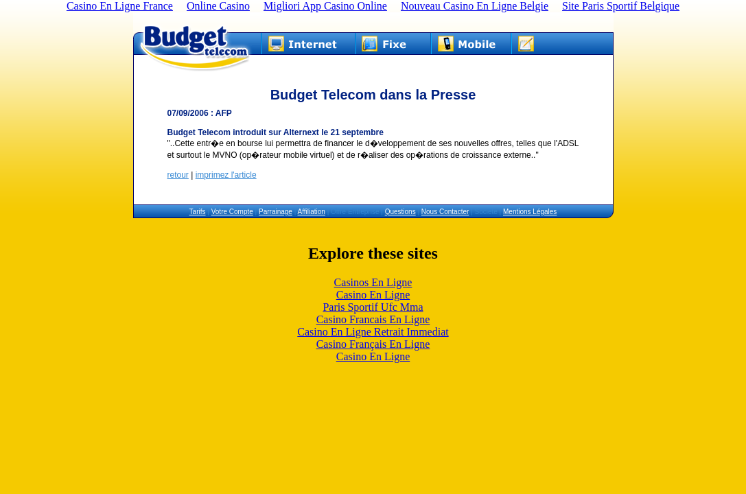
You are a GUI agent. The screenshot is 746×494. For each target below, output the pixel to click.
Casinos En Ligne (373, 282)
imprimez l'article (226, 175)
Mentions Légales (530, 211)
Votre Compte (232, 211)
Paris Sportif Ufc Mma (373, 307)
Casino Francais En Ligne (373, 319)
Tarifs (197, 211)
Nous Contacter (445, 211)
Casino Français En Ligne (373, 344)
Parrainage (275, 211)
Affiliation (311, 211)
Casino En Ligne (373, 295)
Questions (400, 211)
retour (178, 175)
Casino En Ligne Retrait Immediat (372, 332)
